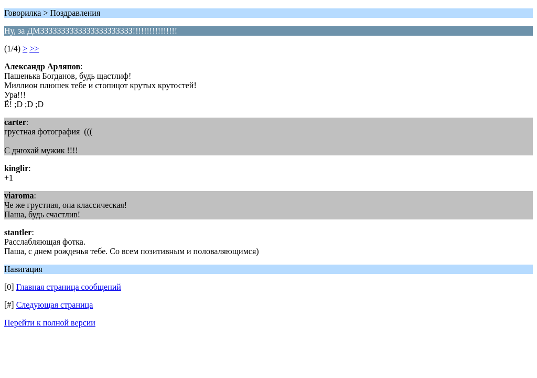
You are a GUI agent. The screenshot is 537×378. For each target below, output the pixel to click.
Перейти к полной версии (49, 322)
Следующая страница (54, 304)
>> (34, 48)
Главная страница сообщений (68, 286)
